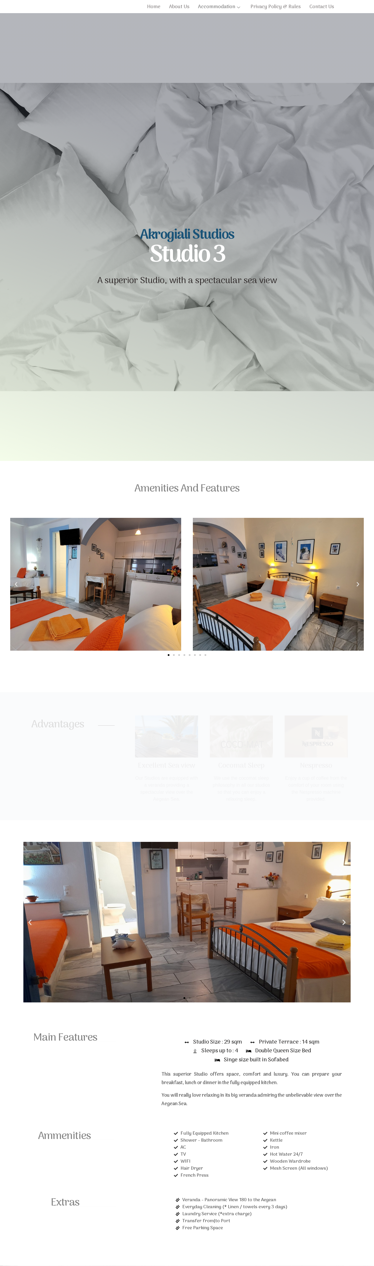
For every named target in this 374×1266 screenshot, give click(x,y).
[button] (168, 655)
